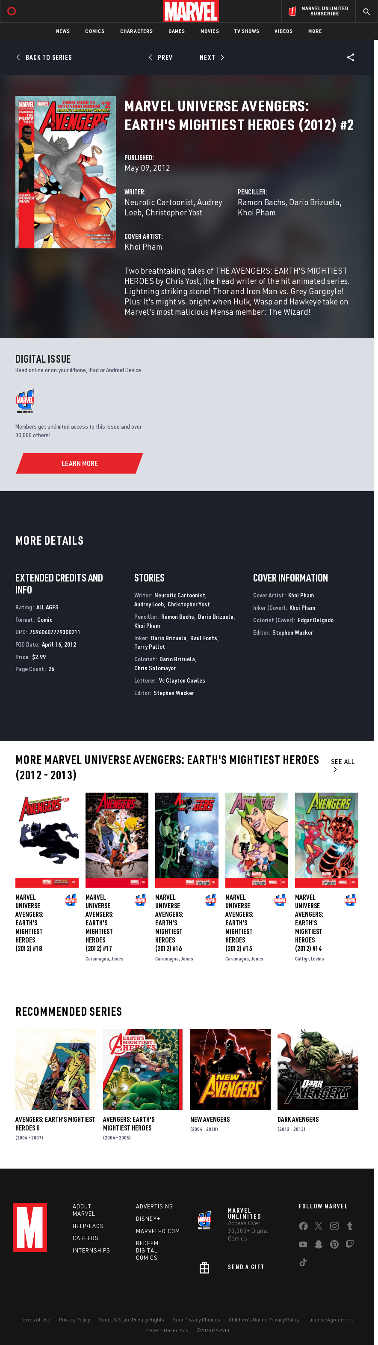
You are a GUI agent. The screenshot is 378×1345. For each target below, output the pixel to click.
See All (343, 765)
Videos (283, 31)
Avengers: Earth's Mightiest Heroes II (55, 1123)
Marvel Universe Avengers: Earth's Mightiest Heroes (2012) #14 (309, 923)
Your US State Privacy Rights (131, 1319)
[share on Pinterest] (334, 1246)
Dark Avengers (298, 1119)
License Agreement (330, 1319)
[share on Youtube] (303, 1246)
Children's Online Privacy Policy (264, 1319)
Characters (136, 31)
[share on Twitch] (350, 1246)
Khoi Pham (257, 212)
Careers (86, 1238)
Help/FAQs (88, 1226)
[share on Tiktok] (303, 1264)
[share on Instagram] (334, 1227)
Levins (317, 958)
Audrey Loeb (149, 604)
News (63, 31)
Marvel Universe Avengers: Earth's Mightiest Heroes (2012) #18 (29, 923)
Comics (94, 31)
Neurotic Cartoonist (158, 202)
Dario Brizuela (314, 202)
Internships (91, 1250)
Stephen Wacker (174, 692)
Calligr (302, 958)
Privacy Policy (74, 1319)
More (315, 31)
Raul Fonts (203, 637)
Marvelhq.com (158, 1231)
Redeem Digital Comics (147, 1250)
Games (176, 31)
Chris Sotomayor (155, 667)
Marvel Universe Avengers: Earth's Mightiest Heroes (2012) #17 (100, 923)
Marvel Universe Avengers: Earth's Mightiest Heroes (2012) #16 (169, 923)
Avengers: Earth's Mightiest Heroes (128, 1123)
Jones (117, 958)
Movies (210, 31)
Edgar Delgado (316, 619)
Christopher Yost (173, 212)
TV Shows (247, 31)
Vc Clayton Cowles (182, 680)
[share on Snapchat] (318, 1246)
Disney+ (148, 1218)
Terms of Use (35, 1319)
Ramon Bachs (261, 202)
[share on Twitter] (318, 1227)
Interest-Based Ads (165, 1330)
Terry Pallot (149, 646)
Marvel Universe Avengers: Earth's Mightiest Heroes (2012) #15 (239, 923)
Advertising (154, 1206)
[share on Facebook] (303, 1228)
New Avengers (210, 1119)
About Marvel (84, 1210)
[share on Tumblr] (350, 1227)
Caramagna (97, 958)
